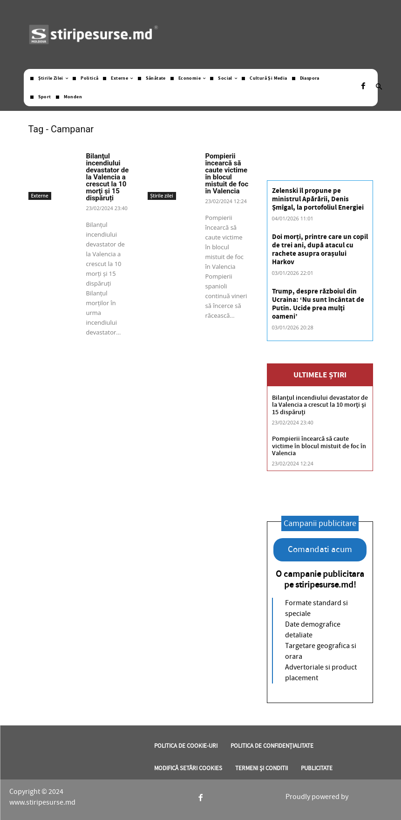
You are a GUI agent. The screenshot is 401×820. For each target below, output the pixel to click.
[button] (379, 87)
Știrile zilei (161, 195)
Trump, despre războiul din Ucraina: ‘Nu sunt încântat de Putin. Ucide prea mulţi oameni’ (318, 304)
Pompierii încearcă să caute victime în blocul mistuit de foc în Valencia (227, 173)
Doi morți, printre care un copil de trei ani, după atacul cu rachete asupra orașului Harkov (320, 249)
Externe (39, 195)
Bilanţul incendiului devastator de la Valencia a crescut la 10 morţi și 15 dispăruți (107, 177)
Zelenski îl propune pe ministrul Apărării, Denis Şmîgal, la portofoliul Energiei (318, 199)
